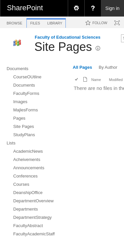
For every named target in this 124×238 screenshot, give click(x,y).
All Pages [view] (82, 67)
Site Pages (63, 47)
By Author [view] (108, 67)
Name (96, 80)
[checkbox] (77, 80)
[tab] (14, 22)
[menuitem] (76, 8)
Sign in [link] (112, 8)
